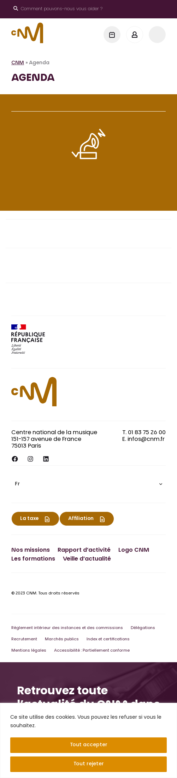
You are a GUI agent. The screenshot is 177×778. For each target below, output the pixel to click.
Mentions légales (28, 651)
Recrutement (24, 639)
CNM (17, 63)
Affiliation (81, 518)
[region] (88, 740)
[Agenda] (112, 34)
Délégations (143, 628)
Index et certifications (108, 639)
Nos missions (30, 550)
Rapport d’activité (84, 550)
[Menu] (157, 34)
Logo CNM (133, 550)
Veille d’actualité (87, 559)
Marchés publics (62, 639)
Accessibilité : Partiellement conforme (92, 651)
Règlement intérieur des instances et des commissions (67, 628)
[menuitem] (88, 484)
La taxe (29, 518)
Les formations (33, 559)
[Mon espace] (134, 34)
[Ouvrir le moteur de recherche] (58, 9)
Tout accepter (88, 745)
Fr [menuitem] (17, 484)
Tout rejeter (88, 764)
